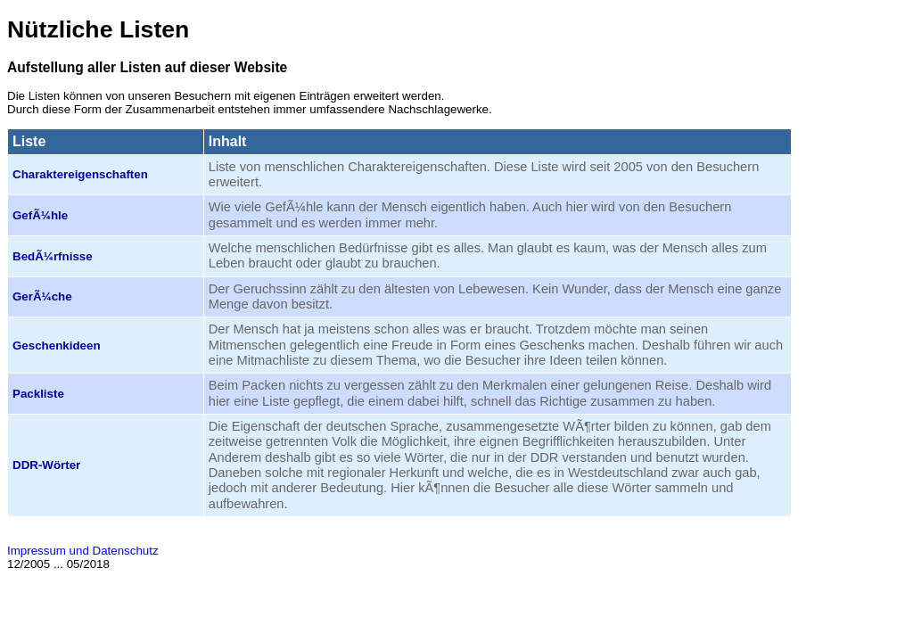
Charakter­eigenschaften (80, 174)
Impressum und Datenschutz (83, 550)
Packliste (38, 393)
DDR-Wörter (46, 465)
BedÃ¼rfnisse (52, 256)
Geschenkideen (56, 345)
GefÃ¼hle (40, 215)
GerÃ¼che (42, 296)
